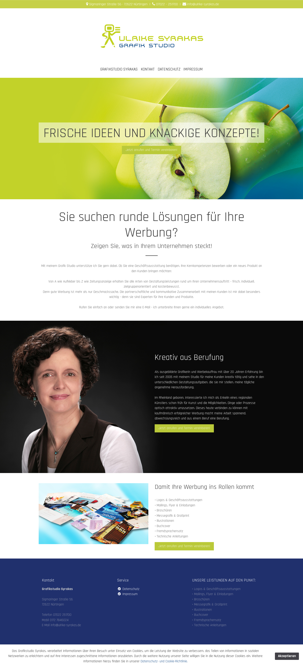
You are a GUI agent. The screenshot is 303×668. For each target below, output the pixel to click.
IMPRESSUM (193, 69)
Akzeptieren (287, 656)
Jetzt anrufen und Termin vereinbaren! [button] (151, 150)
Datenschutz (128, 589)
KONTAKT (148, 69)
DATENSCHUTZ (169, 69)
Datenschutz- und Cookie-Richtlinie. (164, 661)
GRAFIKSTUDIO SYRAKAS (119, 69)
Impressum (127, 594)
